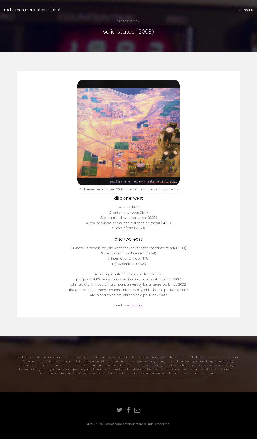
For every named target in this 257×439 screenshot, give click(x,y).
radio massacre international (32, 9)
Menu (248, 10)
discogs (137, 305)
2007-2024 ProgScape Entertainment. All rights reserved (130, 424)
